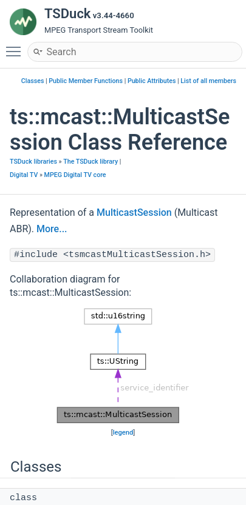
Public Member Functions (86, 81)
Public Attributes (152, 81)
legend (123, 432)
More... (51, 229)
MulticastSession (134, 212)
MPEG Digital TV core (75, 175)
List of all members (208, 81)
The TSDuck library (90, 162)
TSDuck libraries (33, 162)
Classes (32, 81)
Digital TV (24, 175)
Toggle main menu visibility (16, 46)
